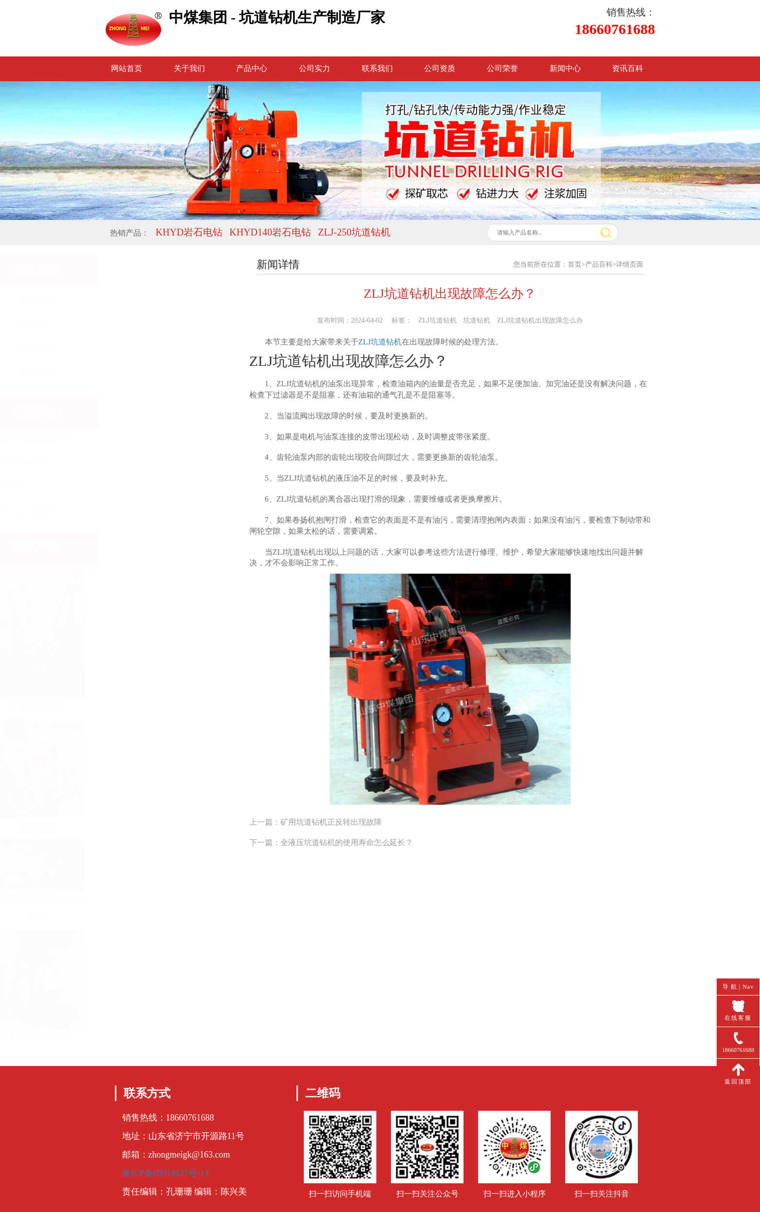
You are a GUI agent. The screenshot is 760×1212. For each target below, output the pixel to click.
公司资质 (439, 68)
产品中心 (251, 68)
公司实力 (314, 68)
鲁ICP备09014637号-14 (165, 1173)
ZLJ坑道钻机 (394, 342)
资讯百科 (627, 68)
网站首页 (126, 68)
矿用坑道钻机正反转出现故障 (344, 822)
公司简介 (167, 323)
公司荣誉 (502, 68)
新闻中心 (565, 68)
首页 (588, 264)
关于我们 (189, 68)
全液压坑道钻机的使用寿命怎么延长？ (360, 842)
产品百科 (612, 264)
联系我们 (377, 68)
